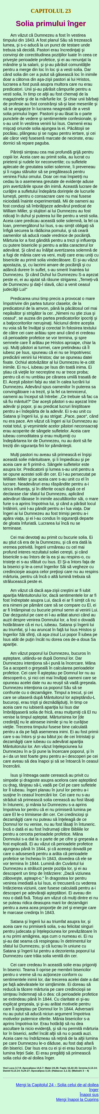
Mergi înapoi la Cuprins (77, 1099)
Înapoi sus (89, 1094)
